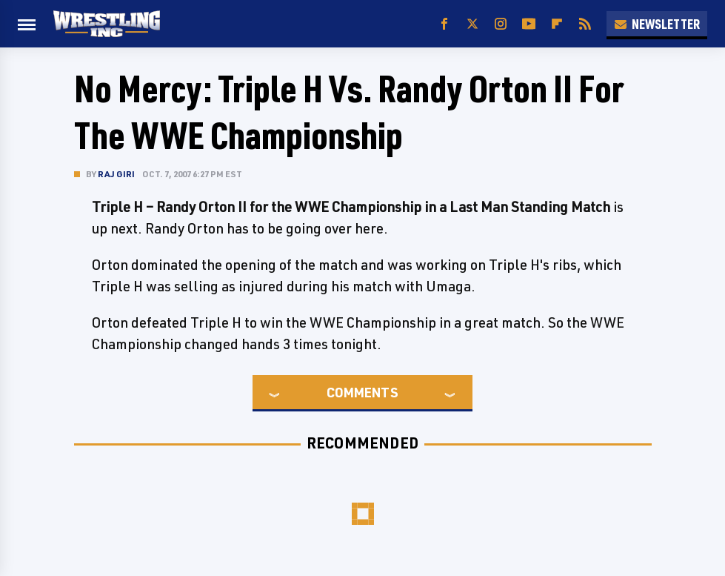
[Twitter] (472, 24)
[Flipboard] (557, 24)
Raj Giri (117, 173)
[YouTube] (528, 24)
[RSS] (585, 24)
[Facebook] (444, 24)
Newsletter (657, 24)
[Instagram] (500, 24)
